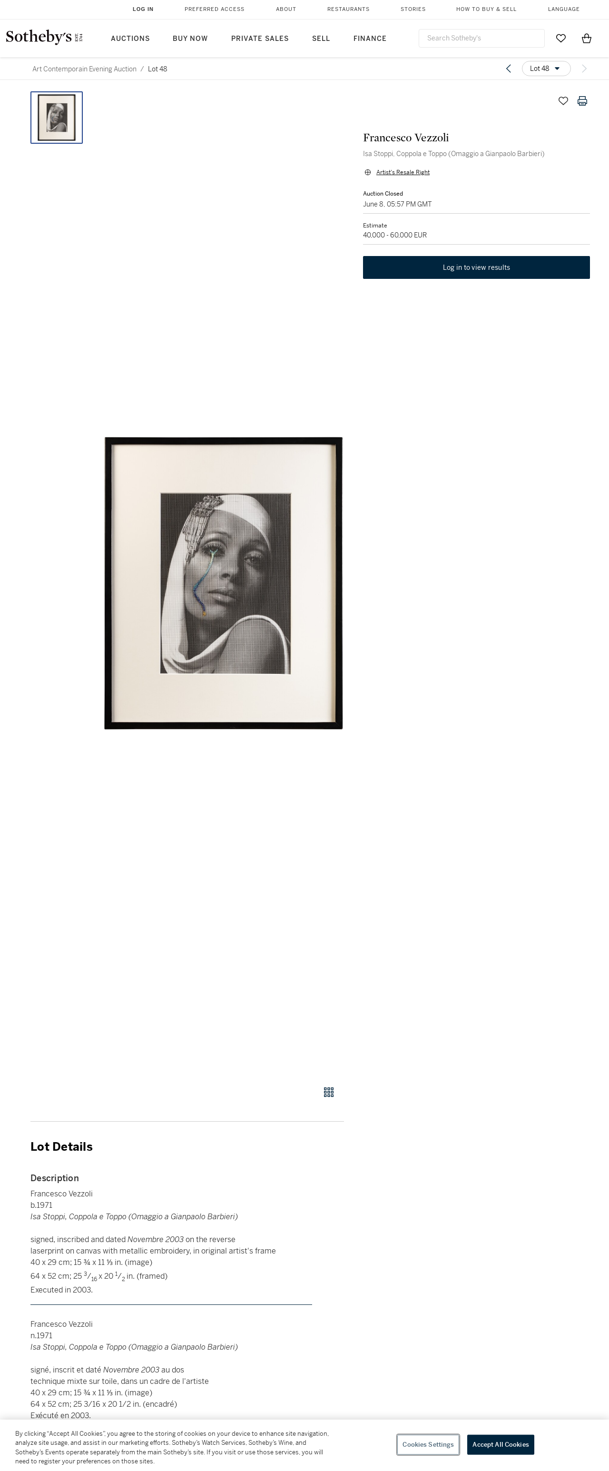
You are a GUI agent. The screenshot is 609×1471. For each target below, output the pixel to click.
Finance (370, 39)
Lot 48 (157, 69)
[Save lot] (563, 101)
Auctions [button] (130, 39)
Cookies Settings (428, 1445)
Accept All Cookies (500, 1445)
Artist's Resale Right (403, 172)
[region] (304, 1445)
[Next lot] (584, 68)
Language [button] (564, 9)
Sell (321, 39)
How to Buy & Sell (486, 9)
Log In (143, 9)
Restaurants (348, 9)
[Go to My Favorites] (561, 38)
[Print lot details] (582, 101)
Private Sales (260, 39)
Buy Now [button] (190, 39)
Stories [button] (413, 9)
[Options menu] (546, 68)
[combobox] (482, 38)
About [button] (286, 9)
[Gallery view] (328, 1092)
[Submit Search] (534, 38)
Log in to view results (477, 267)
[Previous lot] (508, 68)
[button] (223, 583)
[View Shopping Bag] (586, 38)
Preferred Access (215, 9)
